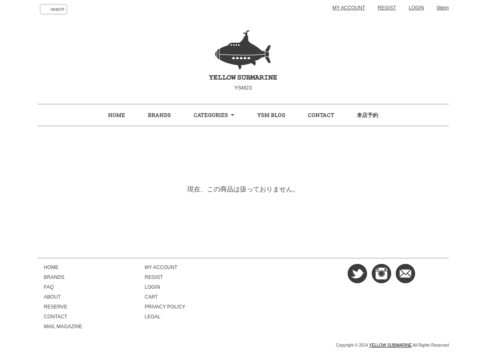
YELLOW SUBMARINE (390, 345)
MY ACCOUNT (349, 8)
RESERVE (55, 307)
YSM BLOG (271, 115)
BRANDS (159, 115)
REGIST (387, 8)
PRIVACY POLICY (165, 307)
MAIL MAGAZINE (63, 326)
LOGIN (416, 8)
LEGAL (153, 317)
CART (151, 297)
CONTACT (321, 115)
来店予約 (367, 115)
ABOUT (52, 297)
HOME (116, 115)
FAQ (49, 287)
